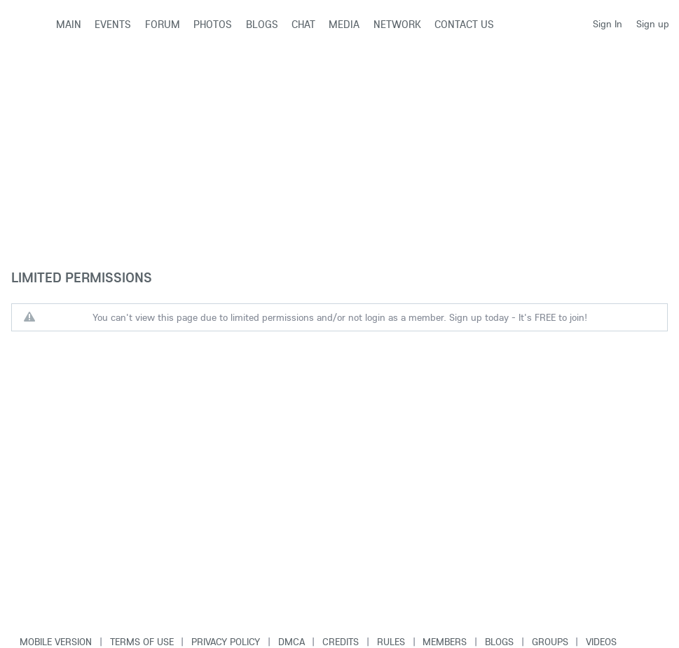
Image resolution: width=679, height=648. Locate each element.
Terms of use (142, 641)
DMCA (291, 641)
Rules (391, 641)
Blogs (499, 641)
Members (445, 641)
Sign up (652, 24)
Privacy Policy (225, 641)
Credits (340, 641)
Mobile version (56, 641)
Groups (550, 641)
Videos (601, 641)
